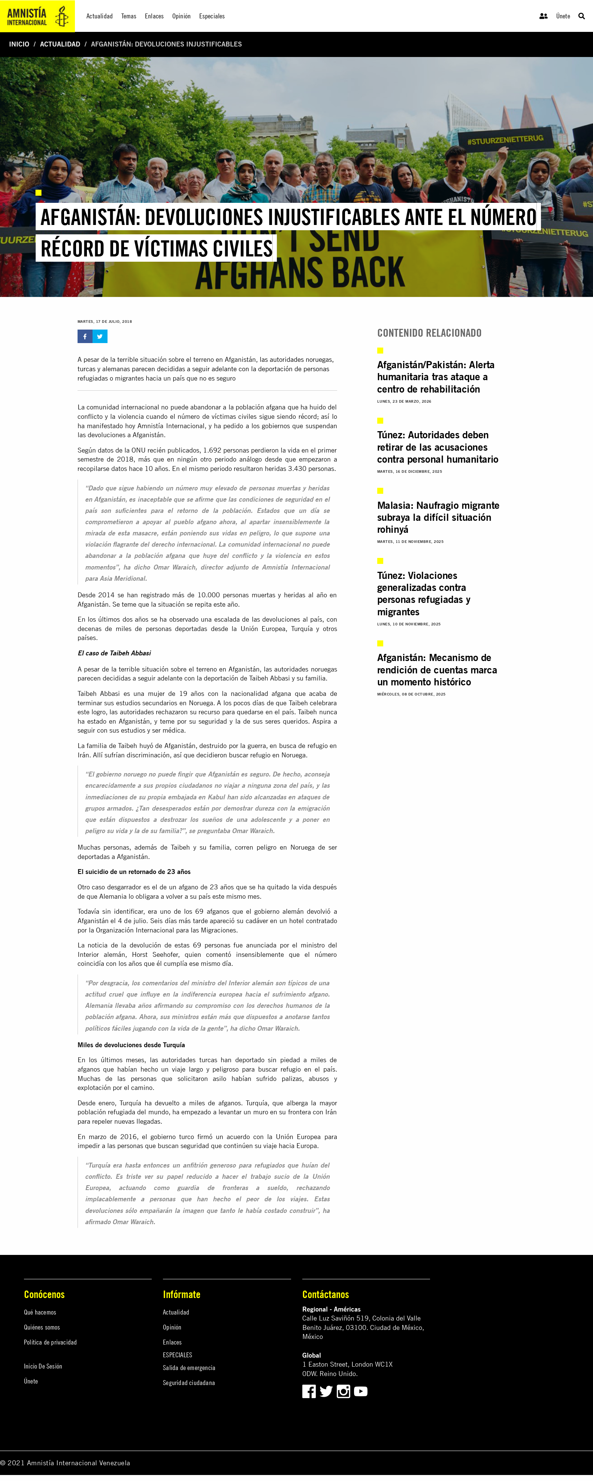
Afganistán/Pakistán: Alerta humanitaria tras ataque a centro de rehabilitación (436, 376)
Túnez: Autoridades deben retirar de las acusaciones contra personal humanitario (438, 447)
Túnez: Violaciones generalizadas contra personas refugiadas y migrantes (424, 593)
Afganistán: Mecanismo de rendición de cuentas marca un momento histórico (437, 669)
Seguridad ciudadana (189, 1383)
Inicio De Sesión (43, 1366)
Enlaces (172, 1342)
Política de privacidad (50, 1342)
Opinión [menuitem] (181, 16)
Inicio (19, 44)
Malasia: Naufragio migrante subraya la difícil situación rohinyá (438, 517)
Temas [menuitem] (129, 16)
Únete (563, 16)
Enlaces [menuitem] (154, 16)
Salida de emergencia (189, 1368)
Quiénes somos (42, 1327)
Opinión (172, 1327)
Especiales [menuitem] (212, 16)
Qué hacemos (40, 1312)
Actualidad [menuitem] (100, 16)
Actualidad (60, 44)
